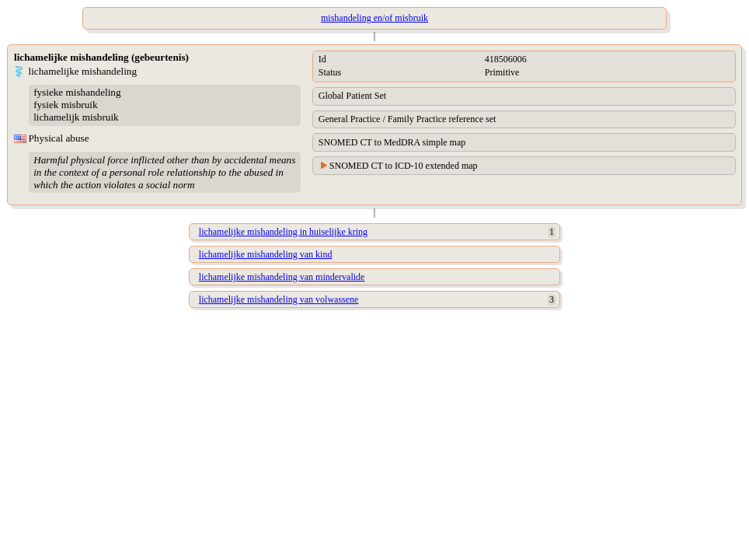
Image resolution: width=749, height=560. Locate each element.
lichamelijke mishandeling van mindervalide (282, 276)
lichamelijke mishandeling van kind (266, 254)
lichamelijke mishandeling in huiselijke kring (283, 231)
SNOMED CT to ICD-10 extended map (403, 165)
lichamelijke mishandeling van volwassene (279, 299)
